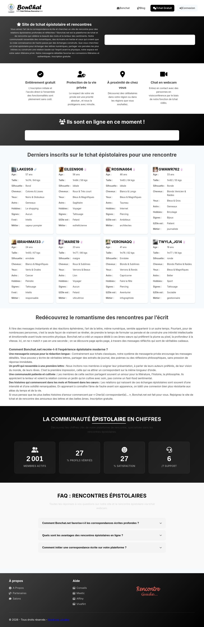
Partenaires (17, 593)
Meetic (79, 593)
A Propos (16, 587)
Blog (141, 8)
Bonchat (123, 8)
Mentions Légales (58, 619)
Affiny (78, 598)
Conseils (80, 587)
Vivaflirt (79, 604)
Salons (15, 598)
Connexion (187, 8)
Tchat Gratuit (162, 8)
